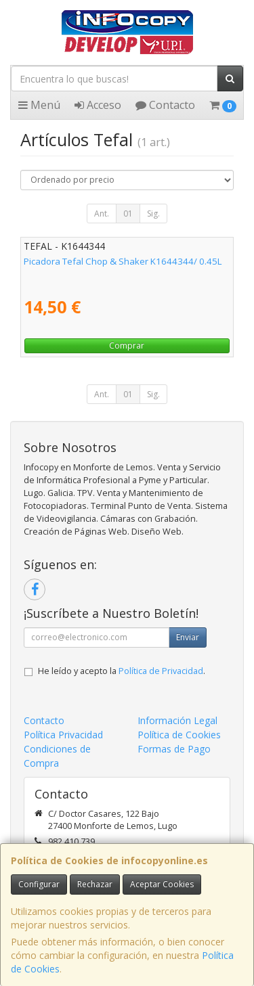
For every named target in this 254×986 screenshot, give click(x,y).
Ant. (101, 213)
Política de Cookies (179, 734)
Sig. (153, 213)
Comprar (126, 345)
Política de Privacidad (161, 671)
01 (128, 213)
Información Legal (177, 720)
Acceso (98, 104)
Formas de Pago (174, 748)
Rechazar (94, 884)
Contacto (165, 104)
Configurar (39, 884)
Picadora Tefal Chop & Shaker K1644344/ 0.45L (123, 261)
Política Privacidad (63, 734)
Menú (39, 104)
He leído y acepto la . (121, 671)
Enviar (187, 637)
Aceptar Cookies (162, 884)
